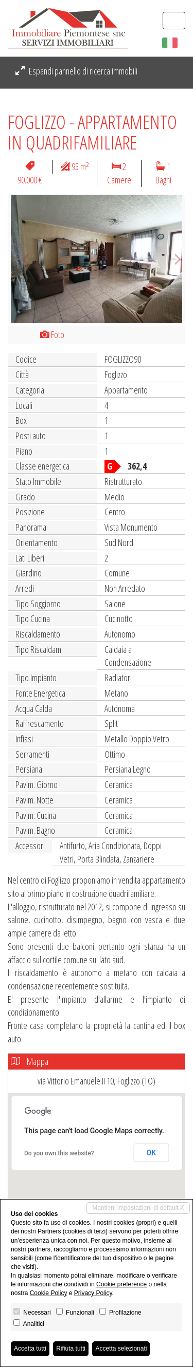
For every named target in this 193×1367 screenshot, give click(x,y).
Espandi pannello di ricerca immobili (76, 71)
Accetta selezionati (121, 1348)
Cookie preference (121, 1284)
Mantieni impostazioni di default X (138, 1207)
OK (151, 1153)
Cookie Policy (48, 1293)
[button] (21, 259)
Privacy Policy (93, 1293)
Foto (52, 334)
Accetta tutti (30, 1348)
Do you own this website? (59, 1153)
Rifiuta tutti (70, 1348)
